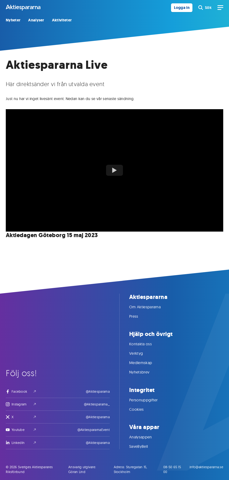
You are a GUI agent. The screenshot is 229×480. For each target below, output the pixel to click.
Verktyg (141, 353)
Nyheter (13, 20)
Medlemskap (145, 362)
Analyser (36, 20)
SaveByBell (143, 446)
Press (138, 316)
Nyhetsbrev (144, 372)
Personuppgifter (148, 400)
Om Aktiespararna (149, 306)
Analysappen (145, 437)
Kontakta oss (145, 343)
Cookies (141, 409)
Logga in (182, 7)
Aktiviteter (62, 20)
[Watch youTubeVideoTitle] (114, 170)
